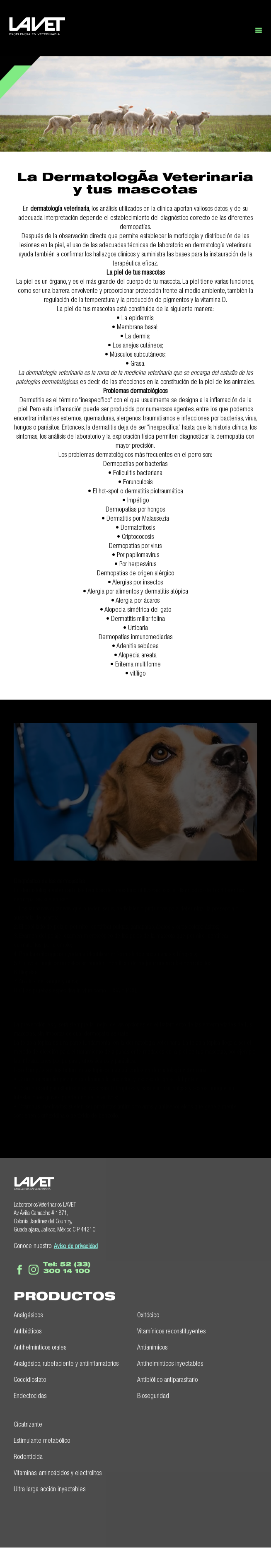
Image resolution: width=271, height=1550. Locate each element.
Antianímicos (152, 1346)
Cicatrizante (28, 1423)
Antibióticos (27, 1330)
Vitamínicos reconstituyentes (171, 1330)
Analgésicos (28, 1314)
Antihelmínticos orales (40, 1346)
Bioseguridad (153, 1394)
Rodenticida (28, 1455)
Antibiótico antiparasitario (167, 1378)
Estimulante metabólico (42, 1439)
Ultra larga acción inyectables (49, 1488)
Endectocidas (30, 1394)
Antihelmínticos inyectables (170, 1362)
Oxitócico (148, 1314)
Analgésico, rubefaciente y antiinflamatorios (66, 1362)
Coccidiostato (30, 1378)
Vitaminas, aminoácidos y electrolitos (58, 1471)
